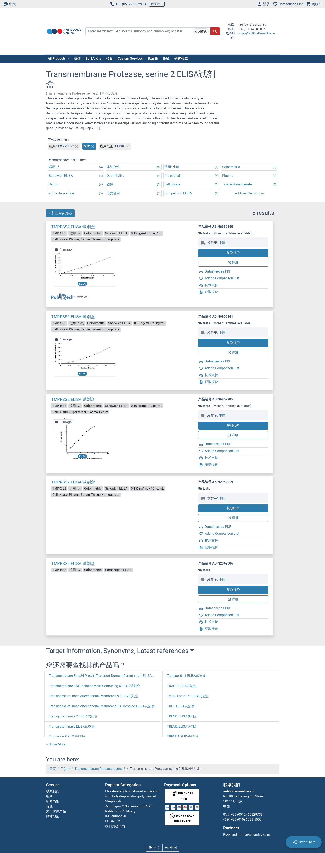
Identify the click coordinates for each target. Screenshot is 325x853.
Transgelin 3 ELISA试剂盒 (67, 737)
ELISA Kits (93, 59)
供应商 (153, 59)
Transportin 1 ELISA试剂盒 (186, 676)
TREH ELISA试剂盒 (181, 706)
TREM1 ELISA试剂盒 (182, 716)
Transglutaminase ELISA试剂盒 (72, 726)
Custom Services (130, 59)
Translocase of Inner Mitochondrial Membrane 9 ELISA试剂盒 (93, 696)
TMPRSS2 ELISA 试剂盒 (73, 226)
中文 (9, 4)
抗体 (77, 59)
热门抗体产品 (56, 811)
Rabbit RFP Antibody (120, 811)
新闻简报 (52, 801)
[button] (55, 744)
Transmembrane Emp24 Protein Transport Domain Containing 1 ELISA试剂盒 (105, 676)
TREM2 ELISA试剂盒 (182, 726)
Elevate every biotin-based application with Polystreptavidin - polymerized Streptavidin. (132, 796)
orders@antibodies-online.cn (256, 33)
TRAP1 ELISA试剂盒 (181, 686)
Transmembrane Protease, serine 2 (100, 769)
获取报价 (233, 253)
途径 (166, 59)
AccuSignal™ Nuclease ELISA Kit (128, 806)
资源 (49, 806)
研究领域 (181, 59)
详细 (233, 262)
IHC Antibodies (116, 816)
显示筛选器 (60, 213)
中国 (222, 243)
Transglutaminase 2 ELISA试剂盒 (73, 716)
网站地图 (52, 816)
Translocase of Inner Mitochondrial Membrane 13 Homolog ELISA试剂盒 (102, 706)
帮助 (49, 796)
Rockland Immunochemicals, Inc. (247, 834)
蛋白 (109, 59)
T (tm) (65, 769)
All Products (57, 59)
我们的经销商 (115, 826)
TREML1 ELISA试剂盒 (183, 737)
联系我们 (157, 4)
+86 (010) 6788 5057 (246, 819)
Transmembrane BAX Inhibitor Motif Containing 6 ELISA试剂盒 (94, 686)
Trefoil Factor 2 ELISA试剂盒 (188, 696)
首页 (52, 769)
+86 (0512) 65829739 (129, 4)
